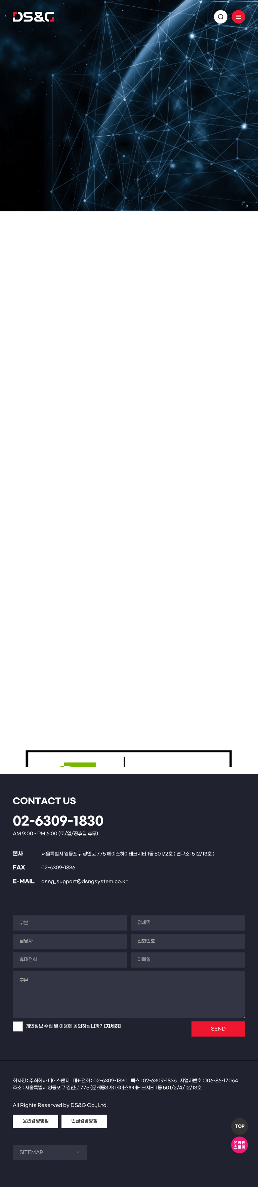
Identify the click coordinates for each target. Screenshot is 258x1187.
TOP (240, 1126)
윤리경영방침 (36, 1121)
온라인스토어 (239, 1145)
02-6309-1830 (58, 821)
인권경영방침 (84, 1121)
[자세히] (112, 1026)
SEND (218, 1029)
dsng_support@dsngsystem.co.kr (84, 881)
